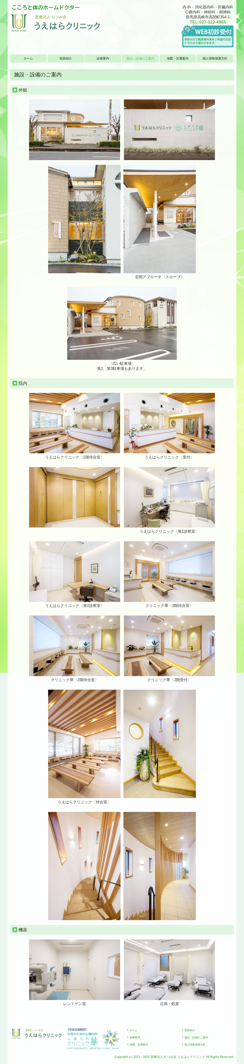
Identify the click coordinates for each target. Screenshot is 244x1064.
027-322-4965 (212, 22)
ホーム (28, 58)
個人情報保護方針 (215, 58)
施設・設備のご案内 (140, 58)
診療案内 (103, 58)
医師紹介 (66, 58)
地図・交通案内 (177, 58)
